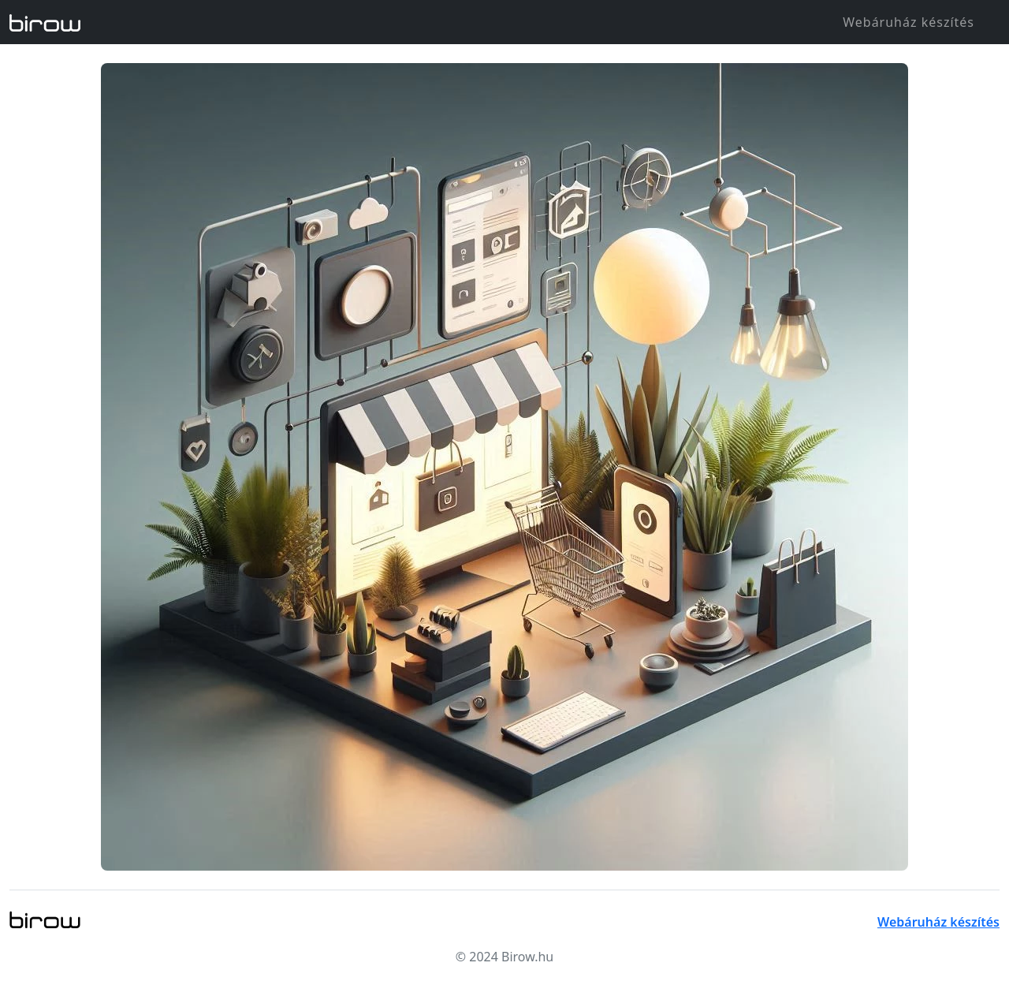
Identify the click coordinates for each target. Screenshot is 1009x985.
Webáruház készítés (908, 22)
